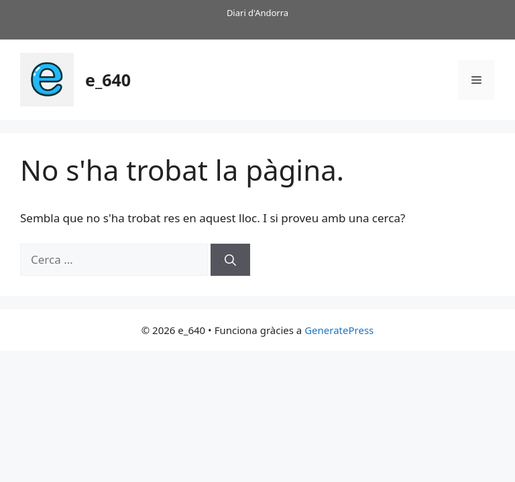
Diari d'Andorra (257, 13)
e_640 (108, 79)
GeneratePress (339, 330)
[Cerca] (230, 260)
